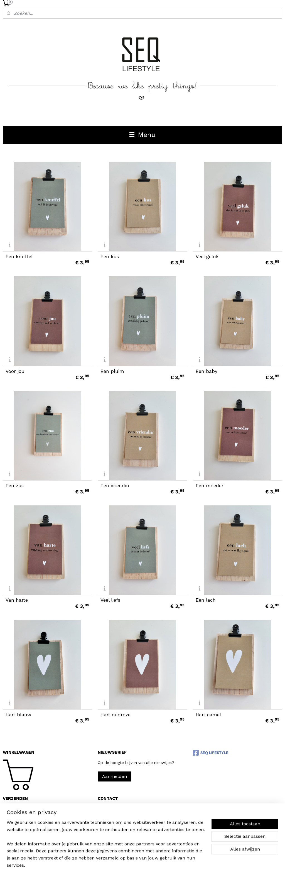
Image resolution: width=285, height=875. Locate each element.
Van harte (17, 600)
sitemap (123, 865)
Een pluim (112, 371)
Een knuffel (19, 256)
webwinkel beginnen (156, 865)
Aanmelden (114, 776)
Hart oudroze (115, 714)
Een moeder (209, 485)
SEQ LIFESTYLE (211, 752)
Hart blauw (18, 714)
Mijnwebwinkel (207, 865)
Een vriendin (114, 485)
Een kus (109, 256)
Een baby (206, 371)
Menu (142, 135)
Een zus (15, 485)
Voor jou (15, 371)
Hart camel (208, 714)
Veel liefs (110, 600)
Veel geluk (207, 256)
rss (135, 865)
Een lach (206, 600)
